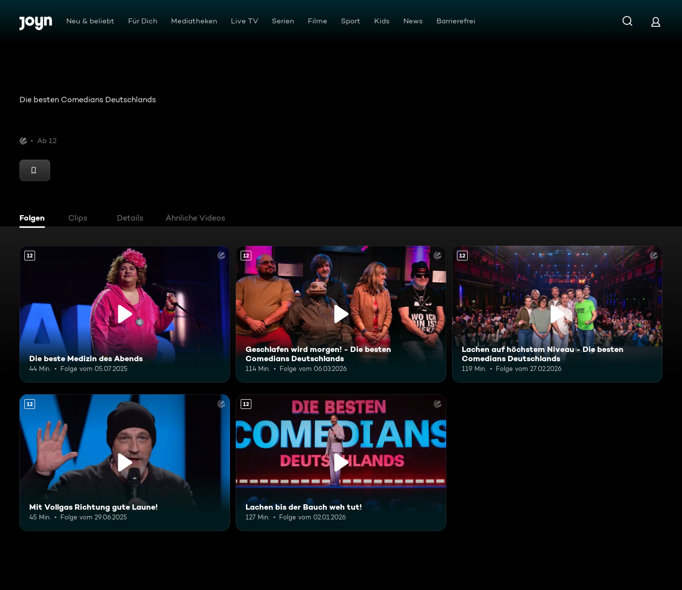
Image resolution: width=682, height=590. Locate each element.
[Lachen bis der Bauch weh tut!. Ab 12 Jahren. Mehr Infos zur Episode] (341, 462)
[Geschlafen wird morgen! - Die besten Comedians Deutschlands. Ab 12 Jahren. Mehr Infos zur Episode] (341, 314)
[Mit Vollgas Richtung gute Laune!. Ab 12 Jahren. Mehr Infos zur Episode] (124, 462)
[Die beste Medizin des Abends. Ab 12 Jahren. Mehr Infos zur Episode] (124, 314)
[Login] (656, 21)
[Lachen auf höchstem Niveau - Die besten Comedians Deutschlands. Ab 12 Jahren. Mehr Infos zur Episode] (557, 314)
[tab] (35, 219)
